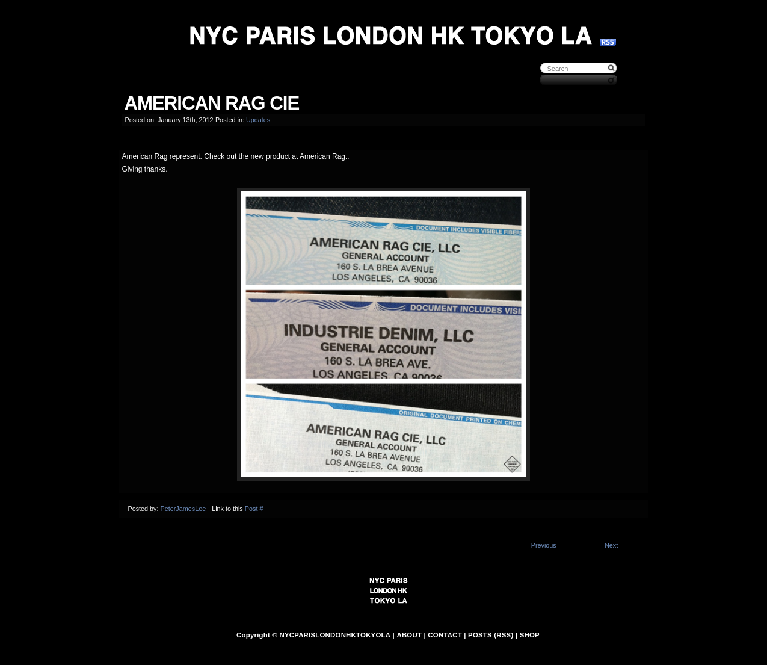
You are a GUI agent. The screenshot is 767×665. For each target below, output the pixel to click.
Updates (258, 119)
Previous (543, 545)
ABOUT (409, 635)
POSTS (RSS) (490, 635)
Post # (254, 508)
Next (611, 545)
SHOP (530, 635)
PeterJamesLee (183, 508)
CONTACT (445, 635)
